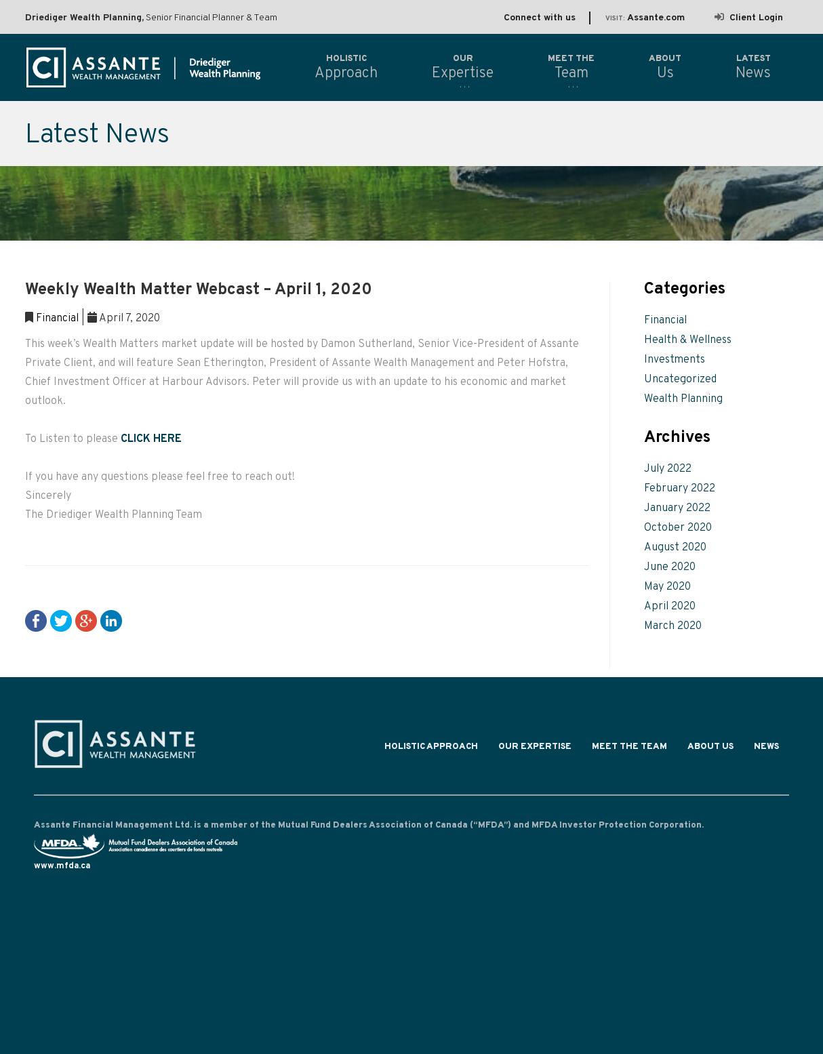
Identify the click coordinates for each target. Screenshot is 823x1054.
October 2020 (678, 528)
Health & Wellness (687, 340)
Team (571, 67)
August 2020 (675, 547)
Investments (674, 360)
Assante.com (645, 18)
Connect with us (540, 18)
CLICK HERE (151, 439)
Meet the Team (629, 749)
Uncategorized (680, 379)
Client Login (749, 18)
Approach (346, 67)
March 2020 (673, 626)
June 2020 (670, 567)
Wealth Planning (683, 399)
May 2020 (667, 587)
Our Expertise (534, 749)
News (766, 749)
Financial (57, 318)
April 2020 (670, 606)
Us (665, 67)
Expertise (463, 67)
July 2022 (667, 469)
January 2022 (677, 508)
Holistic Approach (431, 749)
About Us (710, 749)
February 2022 (679, 488)
